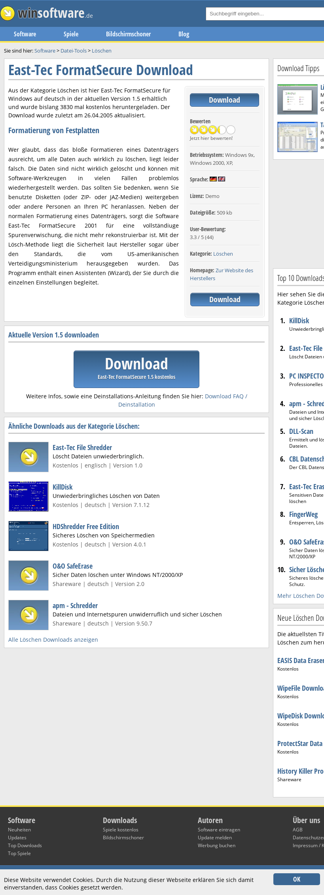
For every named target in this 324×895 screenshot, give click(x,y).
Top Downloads (25, 845)
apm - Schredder (75, 605)
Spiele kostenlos (120, 829)
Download (224, 99)
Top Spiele (19, 853)
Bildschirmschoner (128, 34)
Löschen (223, 253)
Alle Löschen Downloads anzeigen (53, 639)
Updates (17, 837)
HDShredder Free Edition (86, 526)
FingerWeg (303, 514)
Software (25, 34)
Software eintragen (219, 829)
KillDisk (62, 487)
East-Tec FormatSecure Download (100, 69)
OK (296, 879)
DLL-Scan (301, 431)
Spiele (71, 34)
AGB (298, 829)
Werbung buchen (216, 845)
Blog (183, 34)
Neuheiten (19, 829)
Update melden (215, 837)
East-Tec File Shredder (82, 447)
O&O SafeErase (73, 566)
